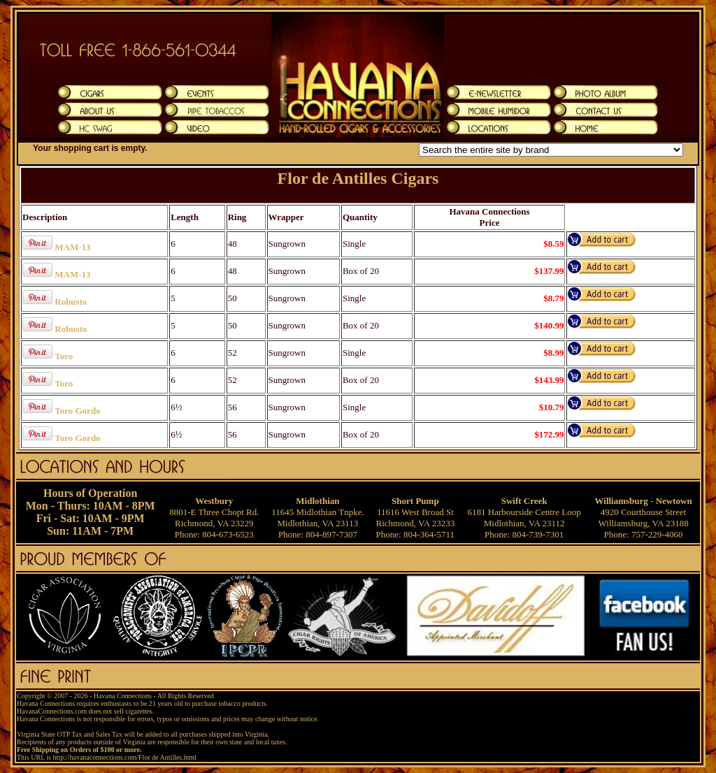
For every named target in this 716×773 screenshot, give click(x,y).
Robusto (71, 301)
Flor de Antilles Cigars (358, 178)
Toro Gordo (77, 410)
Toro (64, 356)
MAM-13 (72, 247)
